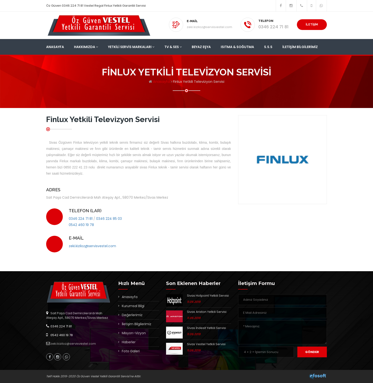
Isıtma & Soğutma (237, 46)
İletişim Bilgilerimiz (300, 46)
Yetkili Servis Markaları (131, 46)
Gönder (312, 352)
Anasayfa (55, 46)
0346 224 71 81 (273, 27)
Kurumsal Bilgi (133, 306)
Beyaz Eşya (201, 46)
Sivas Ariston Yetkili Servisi (206, 311)
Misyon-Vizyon (134, 333)
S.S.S (268, 46)
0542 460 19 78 (81, 224)
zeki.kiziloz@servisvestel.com (209, 27)
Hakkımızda (86, 46)
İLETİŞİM (312, 24)
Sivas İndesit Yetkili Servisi (206, 328)
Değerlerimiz (132, 315)
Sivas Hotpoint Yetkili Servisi (208, 295)
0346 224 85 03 (109, 218)
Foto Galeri (131, 351)
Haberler (129, 342)
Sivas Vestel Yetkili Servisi (206, 344)
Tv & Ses (173, 46)
